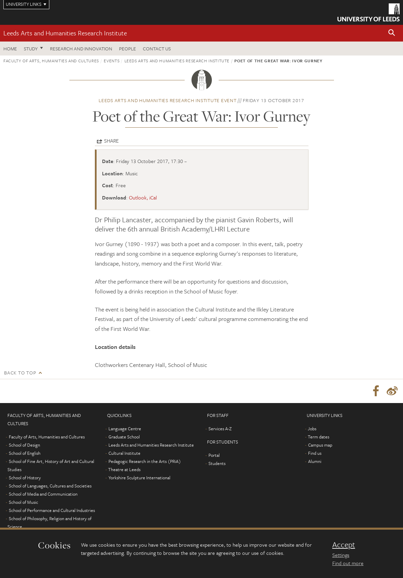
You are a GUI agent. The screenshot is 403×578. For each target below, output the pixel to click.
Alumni (314, 461)
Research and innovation (81, 48)
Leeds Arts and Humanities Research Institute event (168, 100)
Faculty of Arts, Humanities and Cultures (51, 61)
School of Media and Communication (43, 494)
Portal (214, 455)
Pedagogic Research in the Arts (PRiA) (144, 461)
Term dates (318, 436)
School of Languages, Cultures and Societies (50, 485)
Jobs (312, 428)
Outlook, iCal (143, 197)
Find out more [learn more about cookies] (348, 563)
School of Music (23, 502)
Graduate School (124, 436)
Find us (314, 453)
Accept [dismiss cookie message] (343, 545)
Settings (340, 555)
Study (31, 48)
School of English (24, 453)
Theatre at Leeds (124, 469)
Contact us (157, 48)
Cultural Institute (124, 453)
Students (216, 463)
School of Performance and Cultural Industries (52, 510)
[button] (392, 33)
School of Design (24, 444)
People (127, 48)
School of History (25, 477)
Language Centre (124, 428)
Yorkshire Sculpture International (139, 477)
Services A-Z (220, 428)
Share (111, 140)
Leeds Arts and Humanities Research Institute (65, 32)
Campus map (320, 444)
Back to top (20, 372)
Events (111, 61)
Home (10, 48)
